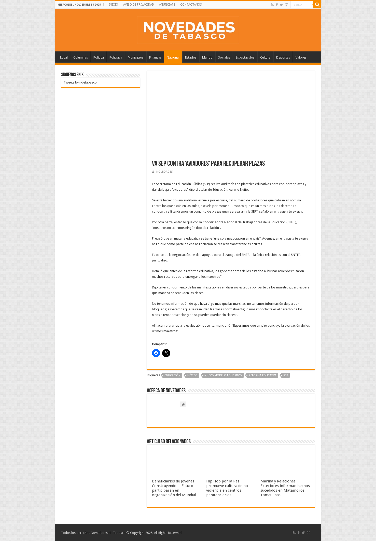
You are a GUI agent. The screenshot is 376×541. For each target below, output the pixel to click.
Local (64, 57)
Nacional (173, 57)
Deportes (283, 57)
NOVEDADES (164, 171)
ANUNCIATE (167, 4)
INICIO (113, 4)
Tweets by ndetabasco (80, 82)
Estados (191, 57)
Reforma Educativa (262, 375)
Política (98, 57)
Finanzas (155, 57)
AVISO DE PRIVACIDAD (138, 4)
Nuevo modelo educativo (223, 375)
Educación (172, 375)
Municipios (136, 57)
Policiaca (115, 57)
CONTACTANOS (191, 4)
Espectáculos (245, 57)
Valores (301, 57)
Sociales (224, 57)
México (192, 375)
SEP (285, 375)
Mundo (207, 57)
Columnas (80, 57)
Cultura (265, 57)
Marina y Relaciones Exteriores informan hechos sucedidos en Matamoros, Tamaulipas (285, 488)
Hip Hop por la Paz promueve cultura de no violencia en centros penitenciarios (227, 488)
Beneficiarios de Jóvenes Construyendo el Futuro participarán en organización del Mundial (174, 488)
